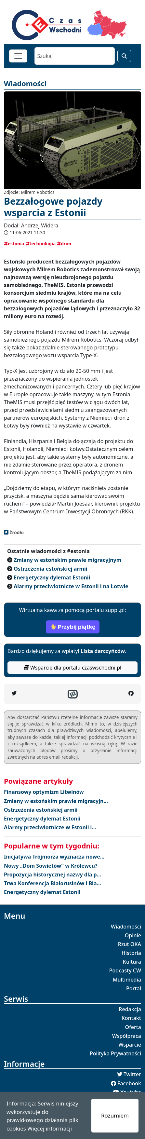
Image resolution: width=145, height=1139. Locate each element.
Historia (131, 952)
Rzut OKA (129, 944)
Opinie (133, 935)
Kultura (132, 961)
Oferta (133, 1027)
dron (64, 243)
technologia (41, 243)
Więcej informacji (49, 1128)
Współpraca (126, 1035)
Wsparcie (129, 1044)
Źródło (16, 532)
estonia (14, 243)
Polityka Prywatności (115, 1053)
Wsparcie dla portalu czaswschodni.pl (72, 667)
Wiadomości (126, 926)
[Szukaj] (74, 56)
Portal (133, 988)
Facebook (129, 1083)
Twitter (132, 1074)
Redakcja (130, 1009)
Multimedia (127, 979)
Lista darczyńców (103, 651)
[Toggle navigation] (18, 55)
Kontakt (131, 1018)
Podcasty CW (125, 970)
